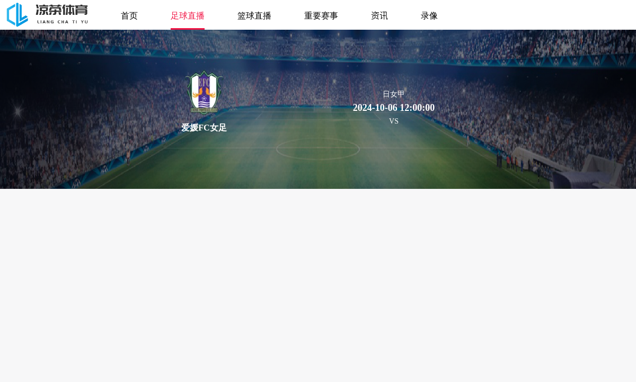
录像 (429, 14)
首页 (129, 14)
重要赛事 (321, 14)
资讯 (379, 14)
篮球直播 (254, 14)
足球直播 (188, 14)
